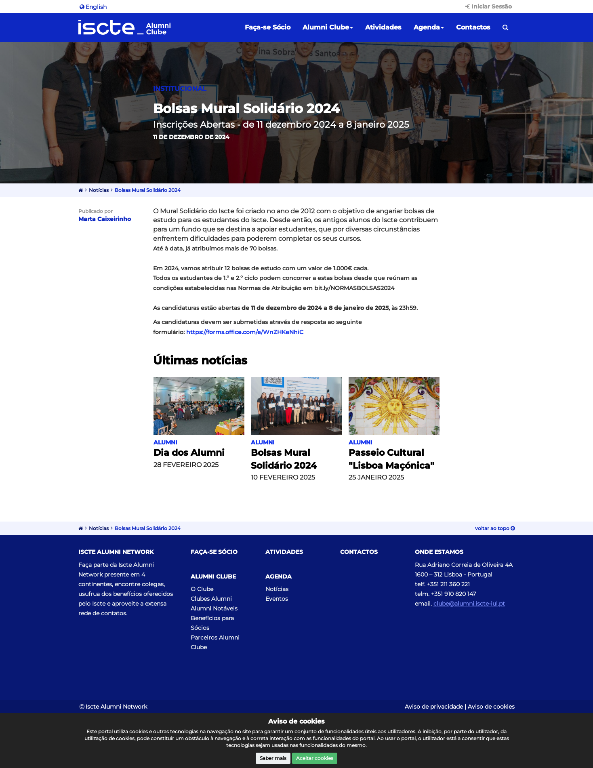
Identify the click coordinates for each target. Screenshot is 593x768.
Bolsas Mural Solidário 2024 (148, 190)
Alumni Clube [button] (328, 27)
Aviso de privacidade (434, 706)
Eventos (276, 598)
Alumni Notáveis (214, 608)
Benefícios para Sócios (212, 622)
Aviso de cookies (491, 706)
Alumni (165, 442)
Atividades (383, 27)
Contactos (473, 27)
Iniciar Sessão (488, 6)
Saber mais (273, 758)
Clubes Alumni (211, 598)
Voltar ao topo (495, 528)
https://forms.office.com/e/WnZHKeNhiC (244, 332)
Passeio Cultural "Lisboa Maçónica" (391, 459)
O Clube (202, 589)
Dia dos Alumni (189, 452)
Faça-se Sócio (267, 27)
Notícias (99, 190)
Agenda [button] (429, 27)
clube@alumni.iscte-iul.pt (469, 603)
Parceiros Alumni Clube (215, 642)
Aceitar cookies (314, 758)
